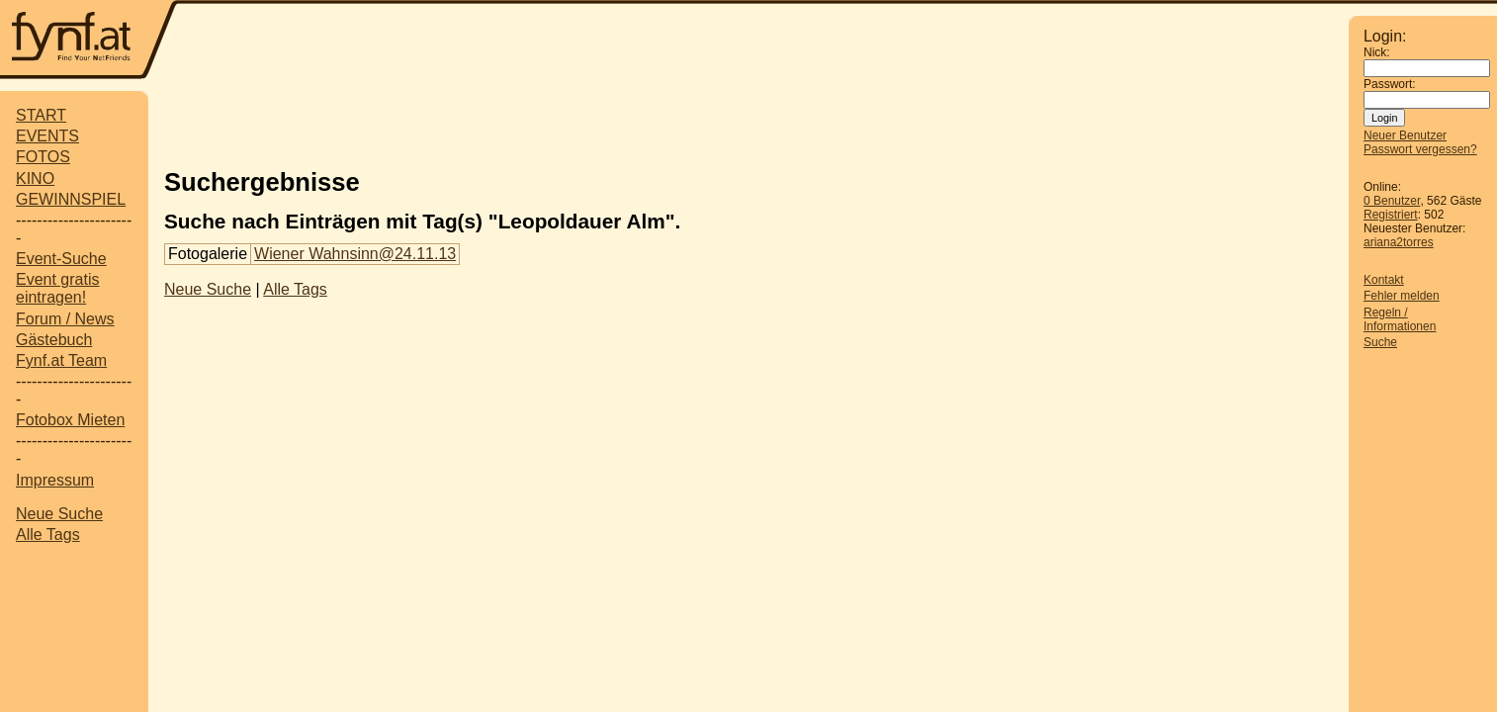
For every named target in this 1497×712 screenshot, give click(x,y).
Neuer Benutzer (1405, 135)
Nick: (1377, 52)
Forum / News (65, 319)
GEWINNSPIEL (71, 199)
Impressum (55, 480)
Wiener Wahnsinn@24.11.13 (355, 253)
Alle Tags (48, 534)
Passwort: (1390, 84)
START (41, 115)
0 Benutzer (1392, 201)
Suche (1380, 342)
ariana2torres (1399, 242)
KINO (35, 178)
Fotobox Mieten (70, 419)
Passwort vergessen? (1420, 149)
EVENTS (47, 136)
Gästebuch (54, 339)
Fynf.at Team (61, 360)
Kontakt (1384, 280)
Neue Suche (59, 513)
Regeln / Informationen (1400, 319)
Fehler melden (1402, 296)
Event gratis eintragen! (57, 288)
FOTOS (43, 156)
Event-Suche (61, 258)
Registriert (1391, 215)
